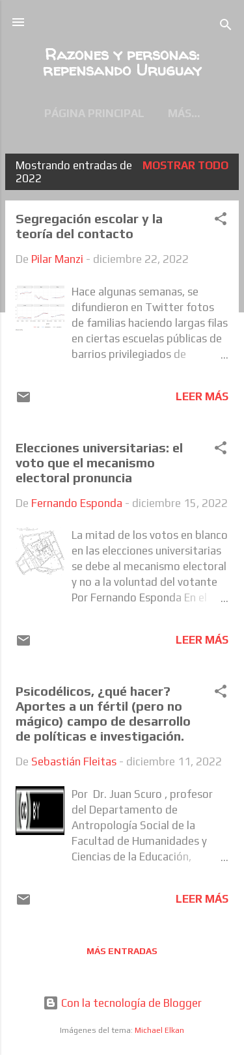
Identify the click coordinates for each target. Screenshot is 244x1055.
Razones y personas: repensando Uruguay (122, 62)
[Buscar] (226, 26)
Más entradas (122, 951)
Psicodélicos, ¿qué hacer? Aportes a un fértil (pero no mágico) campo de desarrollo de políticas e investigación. (106, 713)
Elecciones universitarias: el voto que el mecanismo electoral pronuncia (99, 462)
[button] (220, 220)
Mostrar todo (185, 165)
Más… (184, 113)
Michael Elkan (159, 1030)
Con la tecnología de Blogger (122, 1002)
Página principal (94, 113)
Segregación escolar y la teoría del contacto (89, 226)
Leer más (202, 396)
